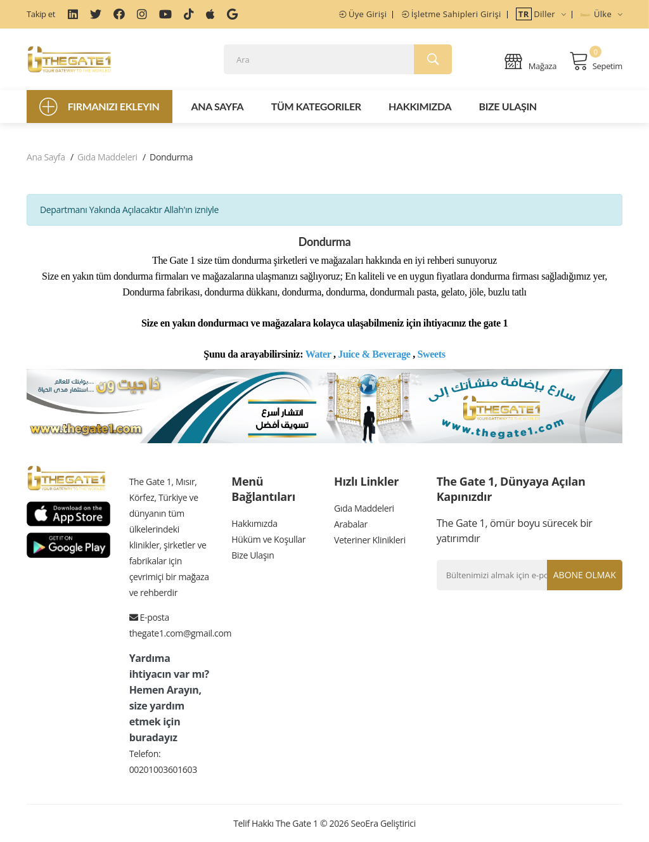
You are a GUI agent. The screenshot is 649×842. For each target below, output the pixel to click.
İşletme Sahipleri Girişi (451, 14)
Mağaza (530, 61)
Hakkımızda (420, 106)
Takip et (41, 14)
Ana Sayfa (217, 106)
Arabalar (351, 528)
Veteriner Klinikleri (370, 547)
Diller (541, 14)
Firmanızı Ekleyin (99, 106)
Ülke (601, 14)
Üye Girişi (363, 14)
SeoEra (364, 823)
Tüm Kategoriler (316, 106)
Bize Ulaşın (507, 106)
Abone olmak (579, 574)
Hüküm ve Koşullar (268, 543)
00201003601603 (163, 769)
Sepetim (595, 61)
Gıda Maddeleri (107, 157)
